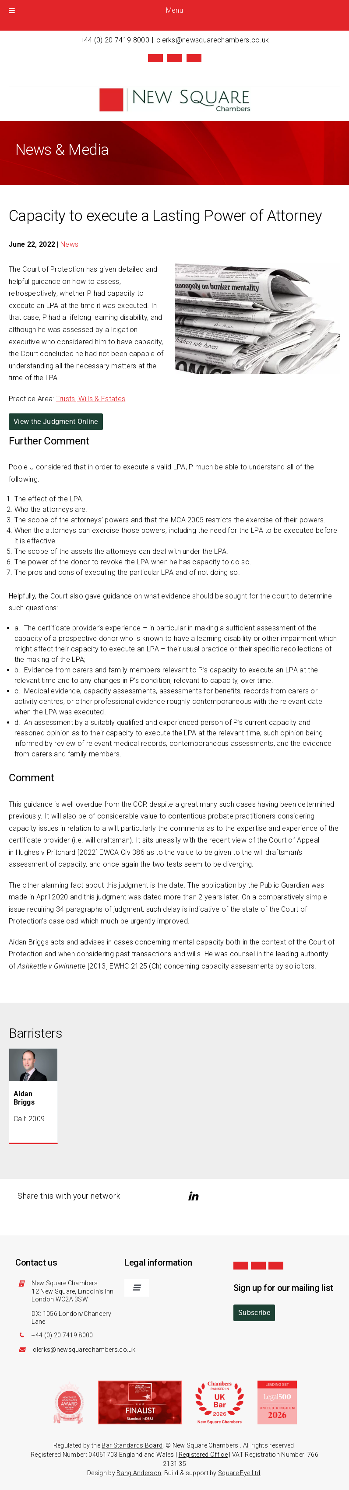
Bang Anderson (138, 1472)
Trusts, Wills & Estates (90, 398)
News (69, 243)
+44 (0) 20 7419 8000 (114, 40)
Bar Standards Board (132, 1444)
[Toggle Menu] (12, 10)
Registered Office (203, 1453)
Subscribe (254, 1312)
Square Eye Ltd (239, 1472)
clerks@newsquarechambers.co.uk (212, 40)
